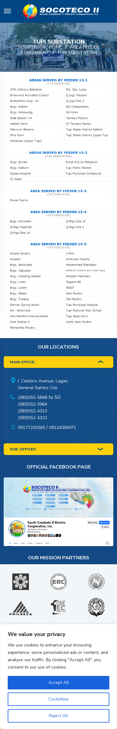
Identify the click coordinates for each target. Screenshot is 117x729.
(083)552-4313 (32, 411)
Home (55, 47)
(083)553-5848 (32, 397)
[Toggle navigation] (7, 12)
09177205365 (31, 427)
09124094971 (62, 427)
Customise (58, 699)
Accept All (58, 682)
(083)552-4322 (32, 418)
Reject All (58, 716)
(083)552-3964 (32, 404)
